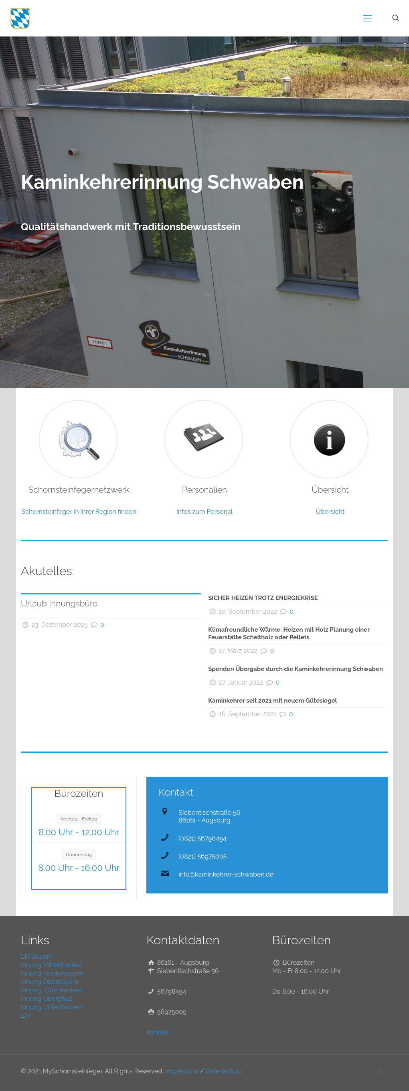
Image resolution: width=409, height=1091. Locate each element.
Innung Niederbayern (52, 973)
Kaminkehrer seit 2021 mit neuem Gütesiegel (272, 700)
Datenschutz (224, 1071)
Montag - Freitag (79, 819)
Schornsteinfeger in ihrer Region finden (79, 511)
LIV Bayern (37, 956)
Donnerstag (79, 854)
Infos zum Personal (204, 511)
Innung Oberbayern (49, 982)
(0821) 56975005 (202, 856)
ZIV (26, 1015)
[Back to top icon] (379, 1071)
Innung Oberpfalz (46, 998)
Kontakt (157, 1032)
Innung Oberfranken (51, 990)
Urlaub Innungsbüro (59, 603)
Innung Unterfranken (51, 1007)
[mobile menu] (368, 18)
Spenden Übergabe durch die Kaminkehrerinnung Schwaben (295, 669)
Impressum (181, 1071)
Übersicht (330, 511)
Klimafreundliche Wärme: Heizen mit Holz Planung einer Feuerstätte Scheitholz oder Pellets (289, 633)
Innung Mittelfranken (51, 965)
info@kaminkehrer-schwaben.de (225, 874)
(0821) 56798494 (202, 838)
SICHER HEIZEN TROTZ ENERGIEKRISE (263, 598)
